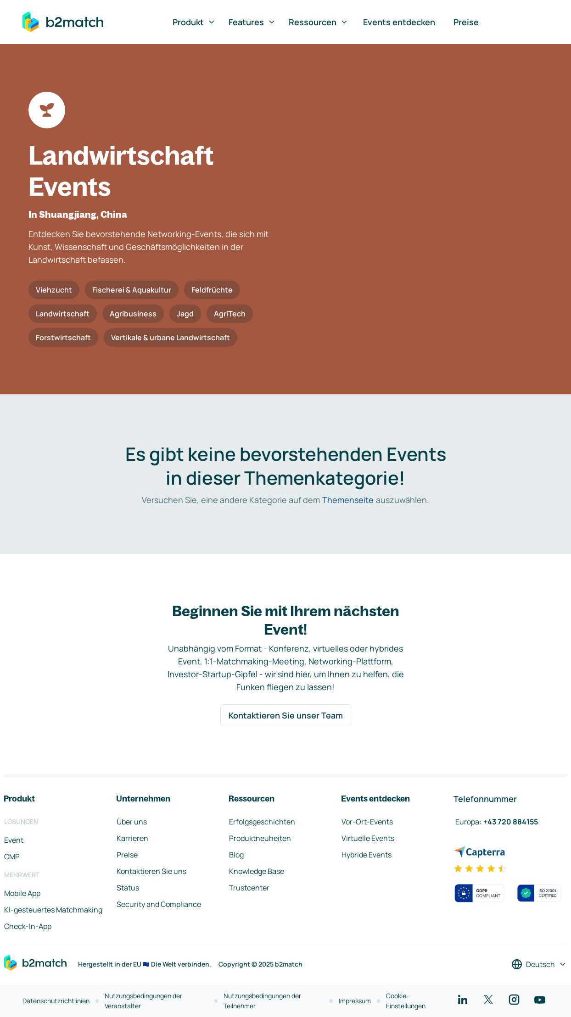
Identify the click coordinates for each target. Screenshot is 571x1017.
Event (13, 840)
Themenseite (348, 499)
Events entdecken (399, 22)
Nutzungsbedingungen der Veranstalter (143, 1000)
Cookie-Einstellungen (405, 1000)
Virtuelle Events (367, 838)
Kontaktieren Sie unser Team (286, 715)
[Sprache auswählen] (539, 964)
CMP (12, 856)
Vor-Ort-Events (367, 822)
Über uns (132, 822)
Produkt (194, 22)
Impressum (355, 1000)
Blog (236, 855)
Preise (466, 22)
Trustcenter (249, 888)
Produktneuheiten (260, 838)
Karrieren (132, 838)
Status (128, 888)
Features (252, 22)
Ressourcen (318, 22)
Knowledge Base (256, 871)
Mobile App (22, 893)
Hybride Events (366, 855)
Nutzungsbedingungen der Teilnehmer (262, 1000)
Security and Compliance (159, 904)
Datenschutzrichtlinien (56, 1000)
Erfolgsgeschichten (262, 822)
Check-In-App (27, 926)
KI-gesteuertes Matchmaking (53, 910)
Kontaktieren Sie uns (151, 871)
